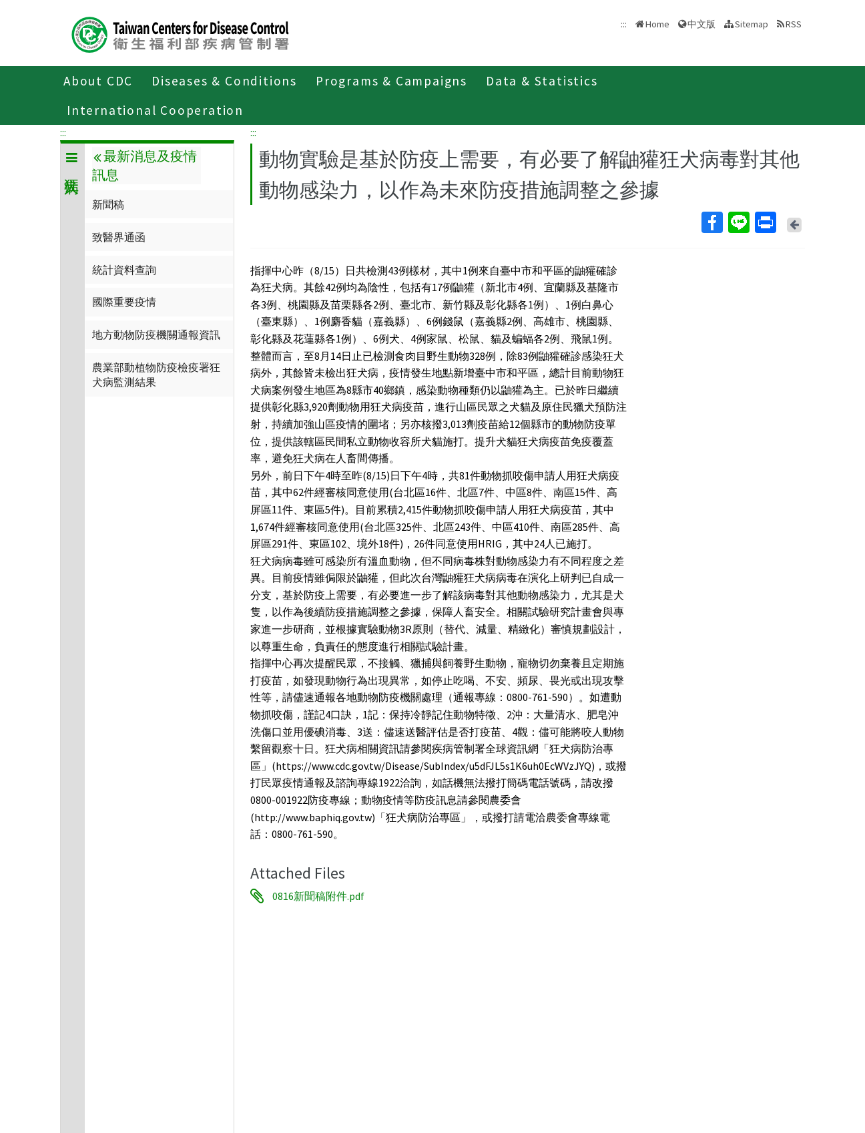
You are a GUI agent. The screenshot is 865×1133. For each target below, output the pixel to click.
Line (738, 222)
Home (657, 24)
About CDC (98, 81)
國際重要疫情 (124, 301)
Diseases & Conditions (224, 81)
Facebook (711, 222)
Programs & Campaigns (391, 81)
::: (63, 132)
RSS (794, 24)
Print (765, 222)
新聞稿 (108, 204)
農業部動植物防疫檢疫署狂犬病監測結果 (156, 375)
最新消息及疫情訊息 (144, 166)
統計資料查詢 (124, 269)
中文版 (701, 24)
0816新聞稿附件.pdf (318, 896)
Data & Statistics (542, 81)
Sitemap (751, 24)
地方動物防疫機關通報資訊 (156, 334)
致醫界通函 (119, 237)
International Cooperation (155, 110)
